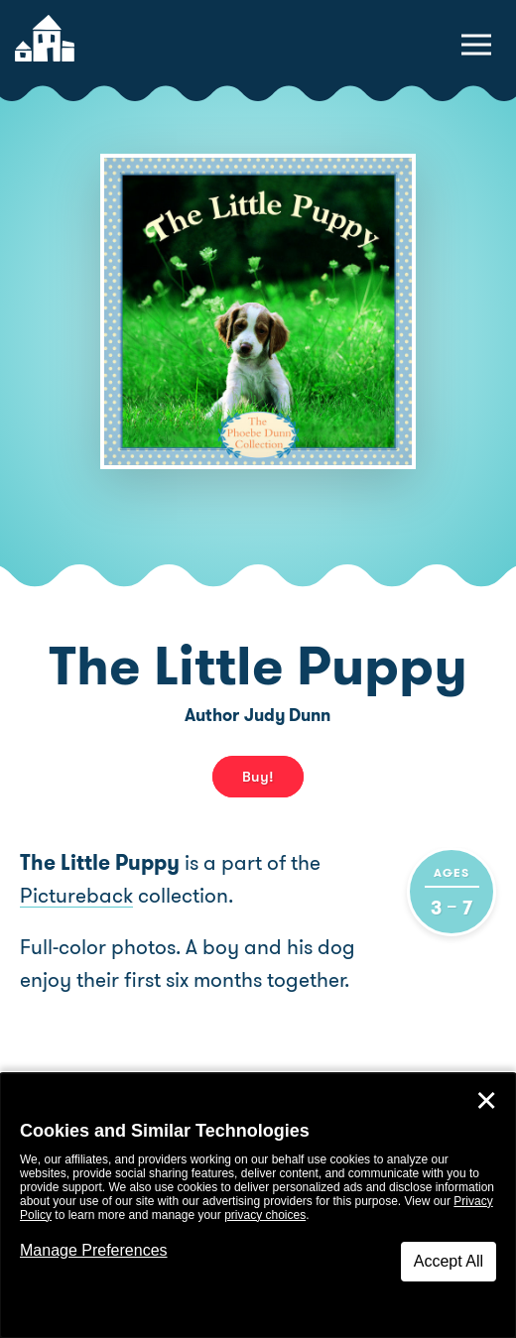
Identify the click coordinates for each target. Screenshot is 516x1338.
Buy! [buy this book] (258, 777)
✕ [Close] (486, 1101)
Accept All (448, 1261)
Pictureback (76, 896)
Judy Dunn (287, 715)
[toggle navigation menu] (476, 45)
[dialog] (258, 1205)
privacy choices (265, 1215)
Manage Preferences (94, 1250)
